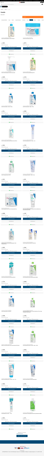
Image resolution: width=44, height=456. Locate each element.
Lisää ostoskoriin (11, 48)
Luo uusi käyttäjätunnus (36, 0)
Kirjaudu (42, 0)
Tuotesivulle (11, 50)
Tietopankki (17, 0)
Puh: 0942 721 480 (39, 451)
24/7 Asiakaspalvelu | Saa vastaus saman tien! (6, 0)
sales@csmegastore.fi (32, 451)
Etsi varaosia (30, 0)
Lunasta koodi (26, 0)
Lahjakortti (21, 0)
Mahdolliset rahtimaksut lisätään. (4, 147)
